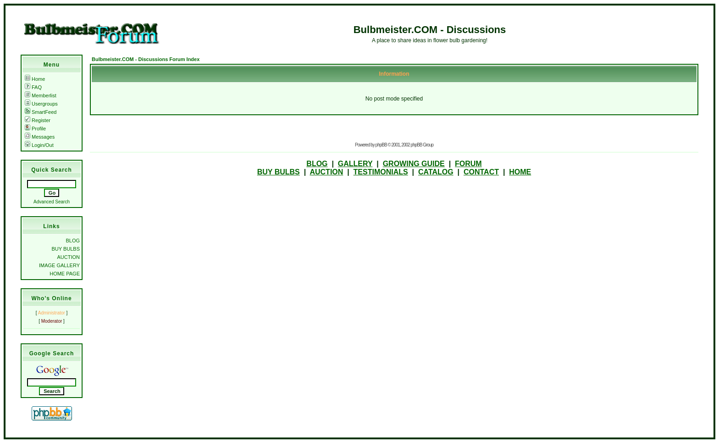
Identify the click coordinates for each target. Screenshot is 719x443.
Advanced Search (51, 201)
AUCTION (68, 257)
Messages (40, 137)
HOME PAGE (65, 273)
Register (37, 120)
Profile (35, 128)
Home (35, 79)
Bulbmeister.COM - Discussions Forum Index (145, 59)
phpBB (381, 144)
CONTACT (481, 172)
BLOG (73, 240)
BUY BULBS (65, 249)
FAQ (33, 87)
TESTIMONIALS (381, 172)
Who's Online (51, 298)
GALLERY (355, 164)
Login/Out (39, 145)
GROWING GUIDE (414, 164)
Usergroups (41, 104)
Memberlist (40, 95)
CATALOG (436, 172)
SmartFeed (40, 112)
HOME (520, 172)
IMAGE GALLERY (59, 265)
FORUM (468, 164)
